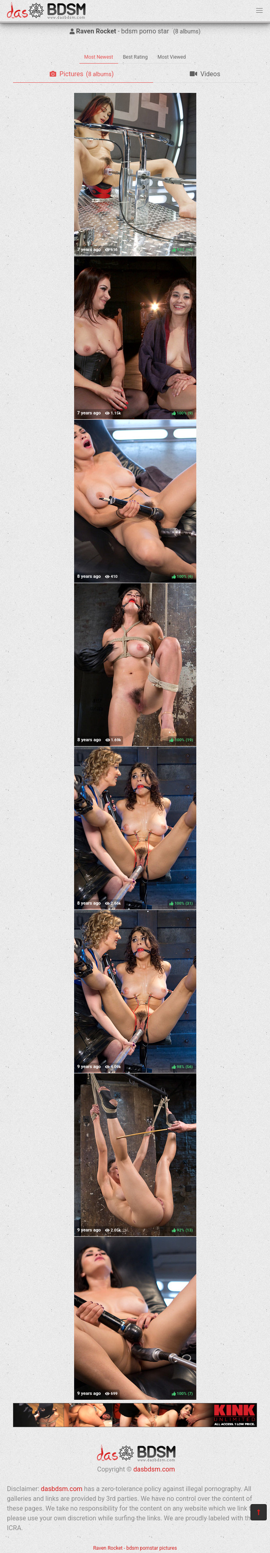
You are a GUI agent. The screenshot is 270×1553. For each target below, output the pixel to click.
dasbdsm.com (154, 1469)
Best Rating (135, 57)
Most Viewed (172, 57)
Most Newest (98, 57)
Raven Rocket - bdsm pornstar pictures (135, 1548)
